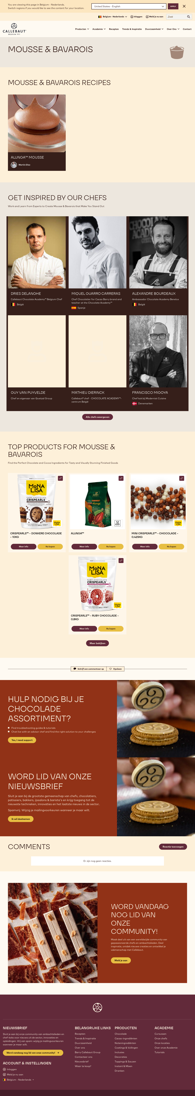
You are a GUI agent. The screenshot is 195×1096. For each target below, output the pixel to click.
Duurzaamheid (83, 1043)
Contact (187, 29)
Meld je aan (121, 960)
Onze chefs (161, 1038)
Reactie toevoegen (173, 846)
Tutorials (160, 1052)
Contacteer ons (83, 1056)
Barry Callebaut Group (87, 1052)
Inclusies (119, 1052)
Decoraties (121, 1056)
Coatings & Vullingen (126, 1047)
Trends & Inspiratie (132, 29)
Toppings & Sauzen (125, 1061)
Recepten (114, 29)
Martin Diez (24, 164)
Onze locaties (162, 1043)
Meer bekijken (97, 643)
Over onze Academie (166, 1047)
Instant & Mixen (123, 1066)
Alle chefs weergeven (97, 417)
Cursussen (160, 1033)
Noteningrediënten (125, 1043)
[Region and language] (128, 6)
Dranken (119, 1070)
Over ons (80, 1047)
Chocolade (121, 1033)
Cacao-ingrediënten (126, 1038)
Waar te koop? (83, 1066)
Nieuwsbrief (82, 1061)
